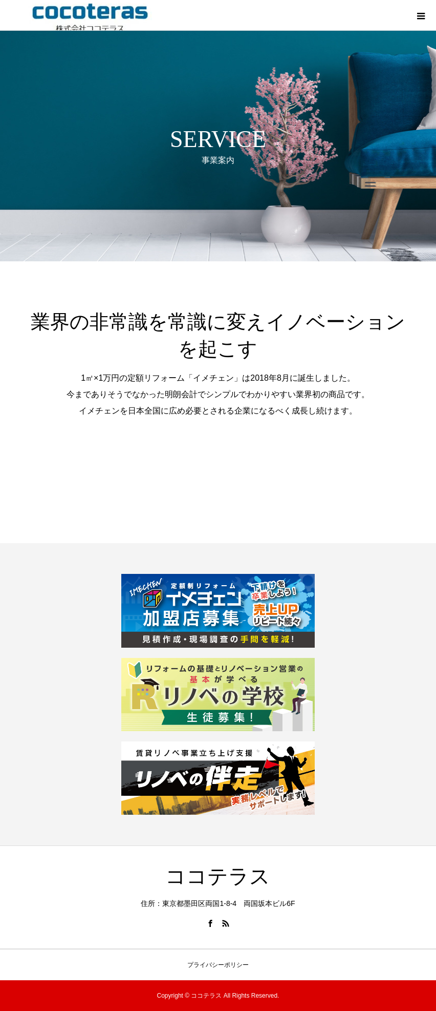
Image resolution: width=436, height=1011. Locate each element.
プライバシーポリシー (218, 964)
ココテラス (217, 876)
